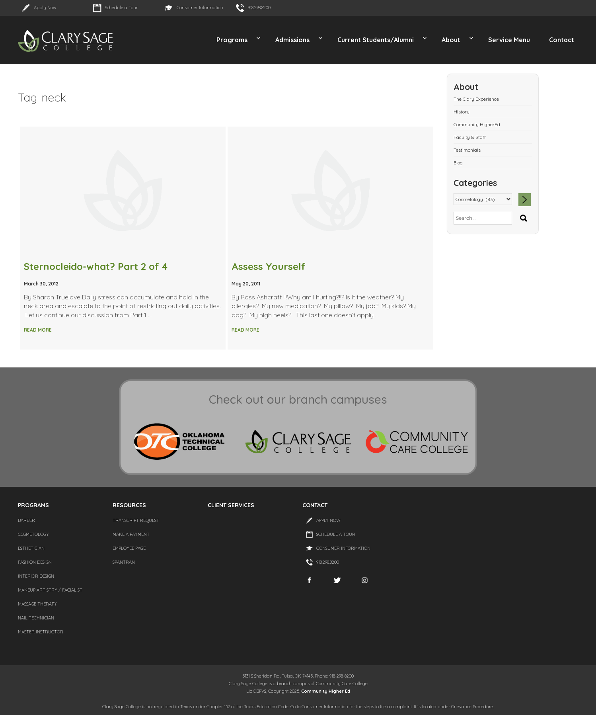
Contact (561, 40)
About (451, 40)
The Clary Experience (476, 99)
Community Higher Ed (325, 691)
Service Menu (509, 40)
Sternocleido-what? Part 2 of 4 (96, 266)
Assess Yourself (269, 266)
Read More (38, 330)
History (461, 112)
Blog (458, 163)
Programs (231, 40)
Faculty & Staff (470, 137)
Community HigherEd (477, 124)
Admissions (292, 40)
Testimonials (467, 150)
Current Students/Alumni (375, 40)
